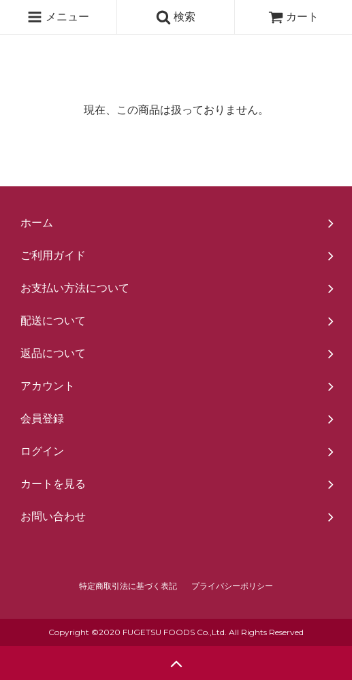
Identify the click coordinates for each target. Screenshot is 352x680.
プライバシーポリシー (232, 586)
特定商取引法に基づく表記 (128, 586)
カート (293, 16)
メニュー (58, 17)
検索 (175, 17)
